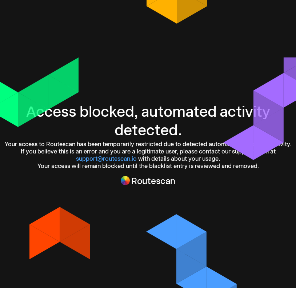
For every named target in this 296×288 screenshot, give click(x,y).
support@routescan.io (106, 158)
